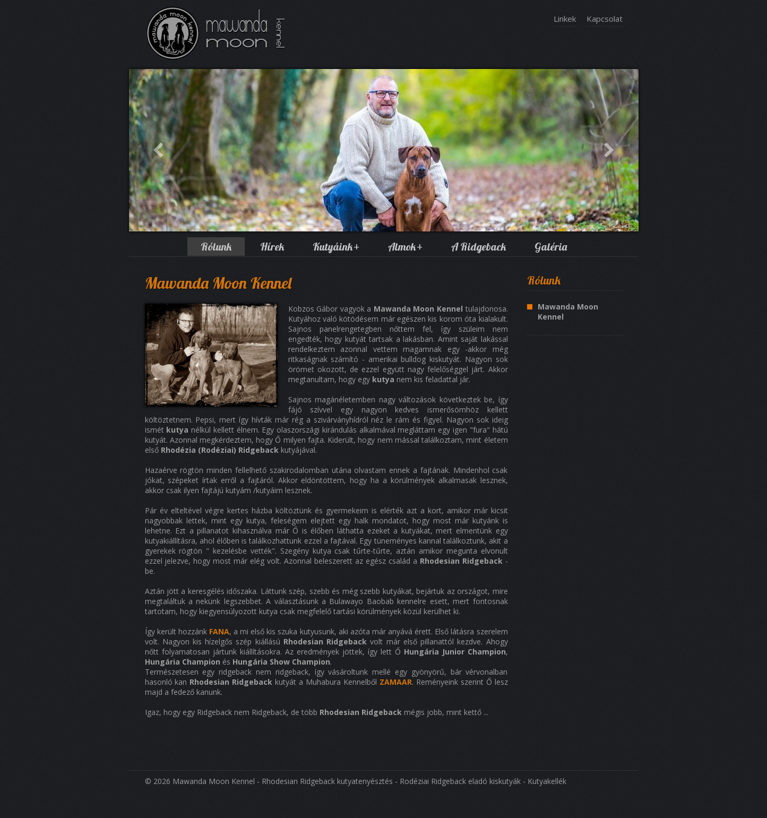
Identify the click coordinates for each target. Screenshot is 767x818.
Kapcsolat (605, 18)
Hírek (272, 246)
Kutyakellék (547, 781)
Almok (405, 246)
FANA (219, 631)
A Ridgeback (478, 246)
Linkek (565, 18)
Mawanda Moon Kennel (568, 312)
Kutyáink (336, 246)
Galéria (551, 246)
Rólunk (216, 246)
